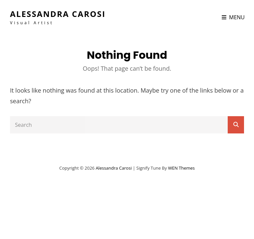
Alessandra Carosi (58, 13)
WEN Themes (181, 168)
